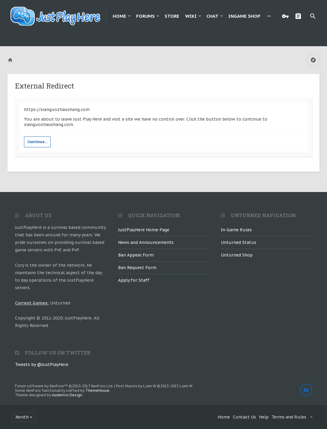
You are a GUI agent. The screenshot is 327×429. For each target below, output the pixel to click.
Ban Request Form (137, 267)
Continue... (37, 141)
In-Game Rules (236, 229)
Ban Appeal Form (136, 255)
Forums (145, 16)
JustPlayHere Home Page (143, 229)
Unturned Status (238, 242)
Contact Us (244, 417)
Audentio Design (67, 395)
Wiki (191, 16)
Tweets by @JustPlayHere (41, 364)
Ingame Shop (244, 16)
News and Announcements (146, 242)
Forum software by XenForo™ (64, 386)
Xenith (22, 417)
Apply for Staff (134, 280)
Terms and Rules (289, 417)
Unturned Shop (237, 255)
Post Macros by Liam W (154, 386)
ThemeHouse (97, 390)
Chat (212, 16)
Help (264, 417)
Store (172, 16)
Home (119, 16)
